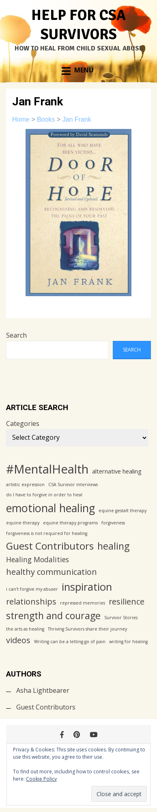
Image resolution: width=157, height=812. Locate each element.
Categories (22, 423)
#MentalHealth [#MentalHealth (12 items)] (47, 469)
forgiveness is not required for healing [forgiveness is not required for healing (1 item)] (46, 533)
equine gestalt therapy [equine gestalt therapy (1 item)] (122, 510)
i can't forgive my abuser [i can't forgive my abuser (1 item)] (32, 589)
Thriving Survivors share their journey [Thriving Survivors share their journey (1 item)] (87, 629)
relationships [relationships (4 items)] (31, 601)
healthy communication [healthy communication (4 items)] (51, 571)
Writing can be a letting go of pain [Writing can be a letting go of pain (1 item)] (69, 641)
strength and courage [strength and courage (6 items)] (53, 615)
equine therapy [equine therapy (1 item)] (22, 523)
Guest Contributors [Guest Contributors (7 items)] (50, 545)
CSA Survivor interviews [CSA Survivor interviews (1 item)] (73, 484)
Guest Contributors (45, 707)
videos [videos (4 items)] (18, 640)
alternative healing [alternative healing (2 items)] (117, 471)
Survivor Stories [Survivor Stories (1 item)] (121, 617)
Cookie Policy (41, 778)
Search (16, 335)
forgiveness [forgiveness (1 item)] (113, 523)
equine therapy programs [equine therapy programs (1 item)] (70, 523)
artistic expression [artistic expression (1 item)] (25, 484)
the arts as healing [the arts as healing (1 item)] (25, 629)
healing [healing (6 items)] (113, 545)
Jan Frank (76, 119)
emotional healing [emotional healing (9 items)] (50, 507)
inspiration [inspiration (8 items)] (87, 587)
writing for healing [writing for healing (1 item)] (128, 641)
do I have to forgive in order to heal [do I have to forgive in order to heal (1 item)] (44, 495)
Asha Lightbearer (42, 690)
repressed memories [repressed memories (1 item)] (82, 603)
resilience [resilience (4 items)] (126, 601)
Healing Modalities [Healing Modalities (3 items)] (37, 559)
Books (46, 119)
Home (21, 119)
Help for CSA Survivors (78, 25)
